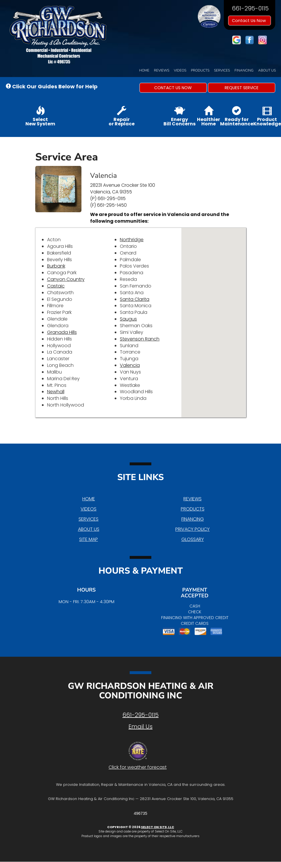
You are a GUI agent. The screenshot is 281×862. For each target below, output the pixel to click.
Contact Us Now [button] (249, 20)
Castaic (56, 286)
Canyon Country (66, 279)
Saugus (128, 319)
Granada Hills (62, 332)
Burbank (56, 266)
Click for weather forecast (138, 767)
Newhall (55, 391)
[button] (173, 88)
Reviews (161, 70)
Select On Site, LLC (157, 827)
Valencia (130, 365)
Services (222, 70)
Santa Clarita (134, 299)
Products (200, 70)
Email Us (140, 726)
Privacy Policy (192, 529)
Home (144, 70)
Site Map (88, 539)
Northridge (132, 239)
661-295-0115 (140, 715)
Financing (244, 70)
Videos (180, 70)
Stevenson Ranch (139, 339)
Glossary (192, 539)
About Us (267, 70)
